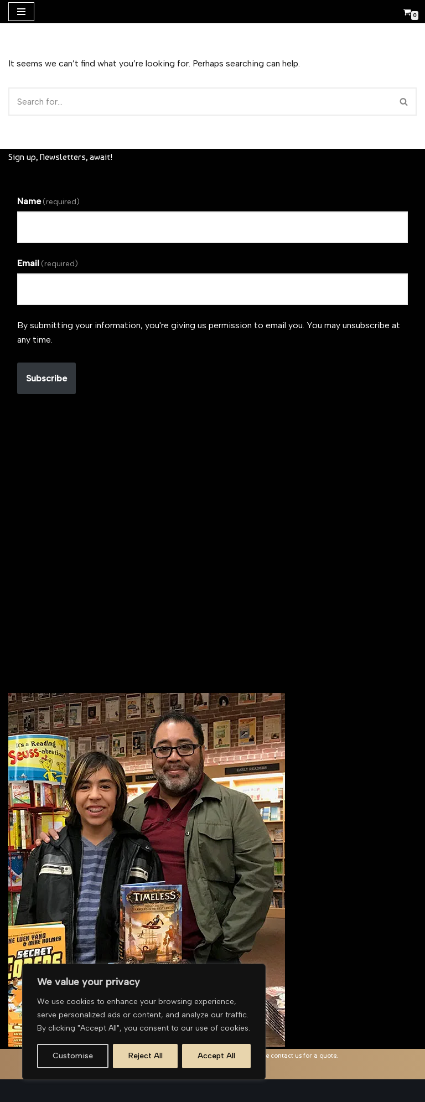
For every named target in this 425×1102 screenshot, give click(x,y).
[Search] (200, 101)
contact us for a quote (303, 1055)
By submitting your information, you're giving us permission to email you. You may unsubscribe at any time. (208, 332)
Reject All (145, 1055)
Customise (73, 1055)
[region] (144, 1022)
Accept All (216, 1055)
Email (47, 263)
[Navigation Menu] (21, 11)
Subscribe (46, 378)
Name (48, 201)
